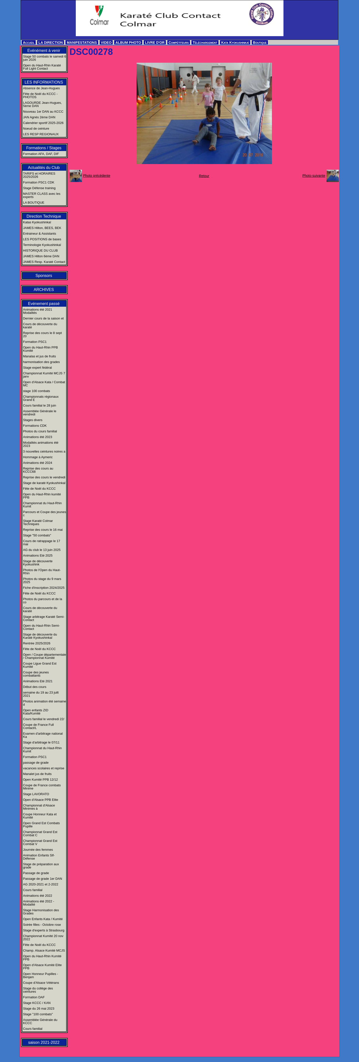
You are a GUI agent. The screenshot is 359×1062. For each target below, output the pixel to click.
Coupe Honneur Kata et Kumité (40, 815)
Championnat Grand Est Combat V (40, 842)
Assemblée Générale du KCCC (40, 1021)
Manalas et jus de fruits (39, 356)
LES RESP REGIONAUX (41, 134)
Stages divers (33, 420)
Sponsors (43, 275)
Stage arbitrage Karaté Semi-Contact (43, 618)
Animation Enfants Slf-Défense (39, 856)
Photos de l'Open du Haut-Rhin (42, 571)
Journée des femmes (38, 849)
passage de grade (36, 762)
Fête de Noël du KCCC (39, 488)
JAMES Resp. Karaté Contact (44, 262)
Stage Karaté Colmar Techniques (38, 522)
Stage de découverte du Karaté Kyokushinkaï (40, 636)
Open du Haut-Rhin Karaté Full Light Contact (42, 66)
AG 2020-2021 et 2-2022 (40, 884)
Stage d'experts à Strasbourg (43, 930)
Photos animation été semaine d (44, 702)
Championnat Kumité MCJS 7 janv (44, 374)
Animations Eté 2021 (38, 681)
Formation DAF (34, 997)
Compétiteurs (179, 43)
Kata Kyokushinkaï (235, 43)
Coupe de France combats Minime (42, 786)
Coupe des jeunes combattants (36, 673)
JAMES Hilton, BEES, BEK (42, 228)
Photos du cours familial (40, 431)
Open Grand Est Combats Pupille (41, 824)
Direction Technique (44, 216)
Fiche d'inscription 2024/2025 (44, 588)
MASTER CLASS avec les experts (42, 195)
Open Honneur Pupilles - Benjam (40, 975)
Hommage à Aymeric (38, 457)
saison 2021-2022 (43, 1042)
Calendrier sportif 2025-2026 (43, 123)
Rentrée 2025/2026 (36, 643)
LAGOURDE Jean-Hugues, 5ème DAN (42, 104)
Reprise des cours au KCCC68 (38, 470)
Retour (204, 176)
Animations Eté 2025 (38, 555)
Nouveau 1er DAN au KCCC (43, 111)
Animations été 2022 (37, 895)
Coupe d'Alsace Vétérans (41, 983)
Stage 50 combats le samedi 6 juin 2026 (44, 58)
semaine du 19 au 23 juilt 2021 (41, 694)
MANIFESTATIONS (82, 43)
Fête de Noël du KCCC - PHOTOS (40, 95)
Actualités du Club (44, 168)
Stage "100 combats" (38, 1014)
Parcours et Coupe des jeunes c (44, 513)
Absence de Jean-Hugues (41, 88)
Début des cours (35, 687)
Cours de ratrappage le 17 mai (41, 542)
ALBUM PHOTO (128, 43)
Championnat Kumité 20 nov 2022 (43, 937)
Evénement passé (44, 304)
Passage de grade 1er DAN (42, 878)
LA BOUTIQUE (34, 202)
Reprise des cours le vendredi (44, 477)
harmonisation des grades (41, 362)
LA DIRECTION (50, 43)
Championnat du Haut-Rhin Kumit (42, 504)
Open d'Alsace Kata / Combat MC (44, 383)
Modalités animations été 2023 (41, 444)
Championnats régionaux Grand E (41, 398)
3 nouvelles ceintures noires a (44, 451)
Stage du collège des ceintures (38, 989)
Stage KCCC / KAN (37, 1003)
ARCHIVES (44, 290)
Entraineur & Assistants (39, 233)
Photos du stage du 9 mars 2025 (42, 580)
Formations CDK (35, 425)
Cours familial (33, 890)
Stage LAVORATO (36, 794)
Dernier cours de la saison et (43, 318)
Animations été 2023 (37, 437)
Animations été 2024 (37, 463)
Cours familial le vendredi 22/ (43, 719)
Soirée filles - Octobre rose (42, 924)
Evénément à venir (43, 50)
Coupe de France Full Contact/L (38, 726)
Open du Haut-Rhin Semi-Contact (41, 627)
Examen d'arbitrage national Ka (43, 735)
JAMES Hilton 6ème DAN (41, 256)
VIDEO (106, 43)
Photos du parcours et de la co (42, 600)
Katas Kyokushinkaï (37, 222)
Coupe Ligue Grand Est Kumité (40, 665)
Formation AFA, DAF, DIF (41, 154)
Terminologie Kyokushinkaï (42, 245)
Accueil (28, 43)
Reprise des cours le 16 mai (43, 529)
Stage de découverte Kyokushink (38, 562)
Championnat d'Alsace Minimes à (39, 807)
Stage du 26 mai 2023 (38, 1008)
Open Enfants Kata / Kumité (43, 919)
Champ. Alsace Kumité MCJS (44, 950)
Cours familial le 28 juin (39, 405)
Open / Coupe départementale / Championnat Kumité (44, 656)
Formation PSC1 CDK (38, 182)
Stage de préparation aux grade (41, 865)
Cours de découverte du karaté (40, 325)
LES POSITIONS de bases (42, 239)
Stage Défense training (39, 188)
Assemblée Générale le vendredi (39, 412)
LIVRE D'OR (155, 43)
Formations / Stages (43, 148)
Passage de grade (36, 873)
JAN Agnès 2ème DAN (39, 117)
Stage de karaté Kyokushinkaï (44, 483)
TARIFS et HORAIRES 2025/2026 (39, 175)
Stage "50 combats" (37, 535)
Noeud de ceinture (36, 128)
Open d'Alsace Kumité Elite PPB (42, 966)
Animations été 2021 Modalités (37, 311)
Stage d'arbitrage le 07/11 (41, 742)
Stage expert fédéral (37, 367)
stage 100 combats (36, 391)
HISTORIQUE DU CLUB (40, 250)
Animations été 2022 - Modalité (38, 902)
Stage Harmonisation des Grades (41, 911)
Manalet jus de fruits (37, 774)
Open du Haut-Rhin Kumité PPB (42, 957)
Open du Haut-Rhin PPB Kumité (40, 349)
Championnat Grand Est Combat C (40, 833)
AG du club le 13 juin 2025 (42, 550)
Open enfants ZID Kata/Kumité (35, 711)
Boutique (260, 43)
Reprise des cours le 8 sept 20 (42, 334)
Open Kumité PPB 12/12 (40, 779)
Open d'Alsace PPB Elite (40, 800)
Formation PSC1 (35, 342)
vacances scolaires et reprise (43, 768)
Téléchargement (205, 43)
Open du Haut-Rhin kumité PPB (42, 495)
